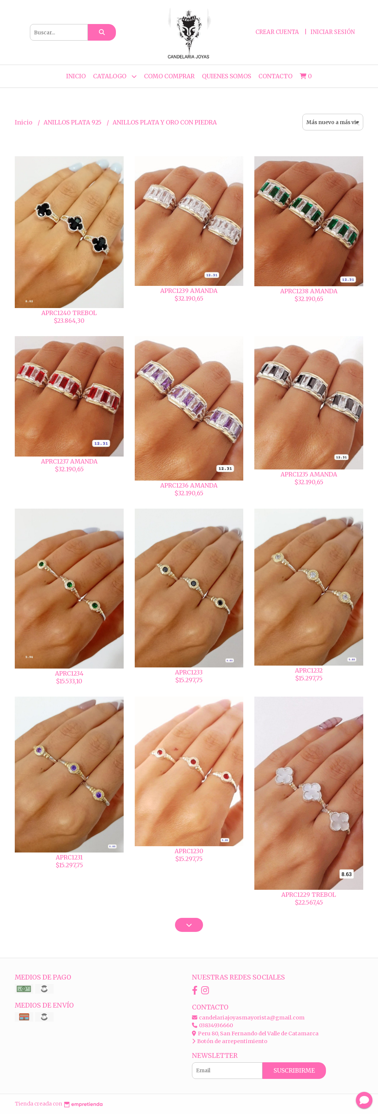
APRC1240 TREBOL (69, 313)
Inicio (76, 76)
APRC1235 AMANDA (309, 474)
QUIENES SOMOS (226, 76)
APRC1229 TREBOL (308, 894)
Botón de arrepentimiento (229, 1041)
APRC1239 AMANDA (188, 290)
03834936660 (212, 1025)
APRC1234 (69, 673)
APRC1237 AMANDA (69, 461)
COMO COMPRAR (169, 76)
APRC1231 (69, 857)
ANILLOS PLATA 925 (73, 122)
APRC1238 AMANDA (308, 291)
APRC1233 (189, 672)
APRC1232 (309, 670)
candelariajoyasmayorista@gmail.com (248, 1017)
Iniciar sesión (332, 31)
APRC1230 (189, 851)
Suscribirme (294, 1070)
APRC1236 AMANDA (188, 485)
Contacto (275, 76)
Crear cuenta (277, 31)
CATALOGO (115, 76)
